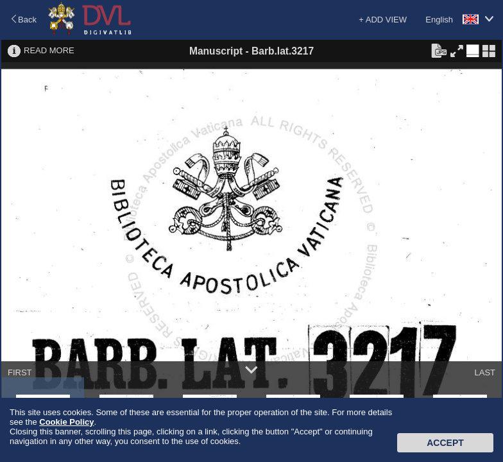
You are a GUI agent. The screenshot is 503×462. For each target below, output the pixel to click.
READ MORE (49, 50)
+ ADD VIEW (383, 19)
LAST (484, 372)
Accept (445, 443)
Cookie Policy (66, 422)
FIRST (20, 372)
